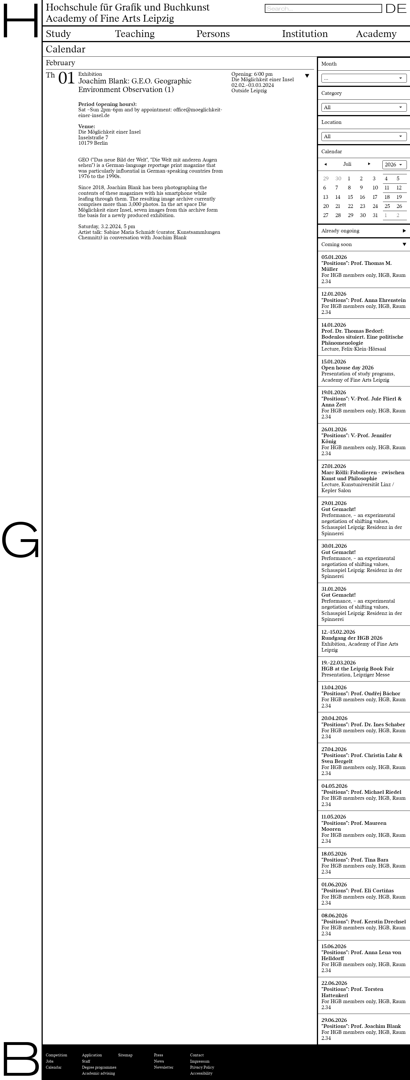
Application (92, 1055)
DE (396, 8)
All (327, 107)
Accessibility (201, 1073)
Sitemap (125, 1055)
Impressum (200, 1061)
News (159, 1061)
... (326, 78)
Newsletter (163, 1067)
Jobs (50, 1061)
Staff (86, 1061)
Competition (56, 1055)
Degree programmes (99, 1067)
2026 (390, 164)
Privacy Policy (202, 1067)
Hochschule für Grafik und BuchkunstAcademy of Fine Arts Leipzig (128, 13)
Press (158, 1055)
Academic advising (98, 1073)
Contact (197, 1055)
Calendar (54, 1067)
